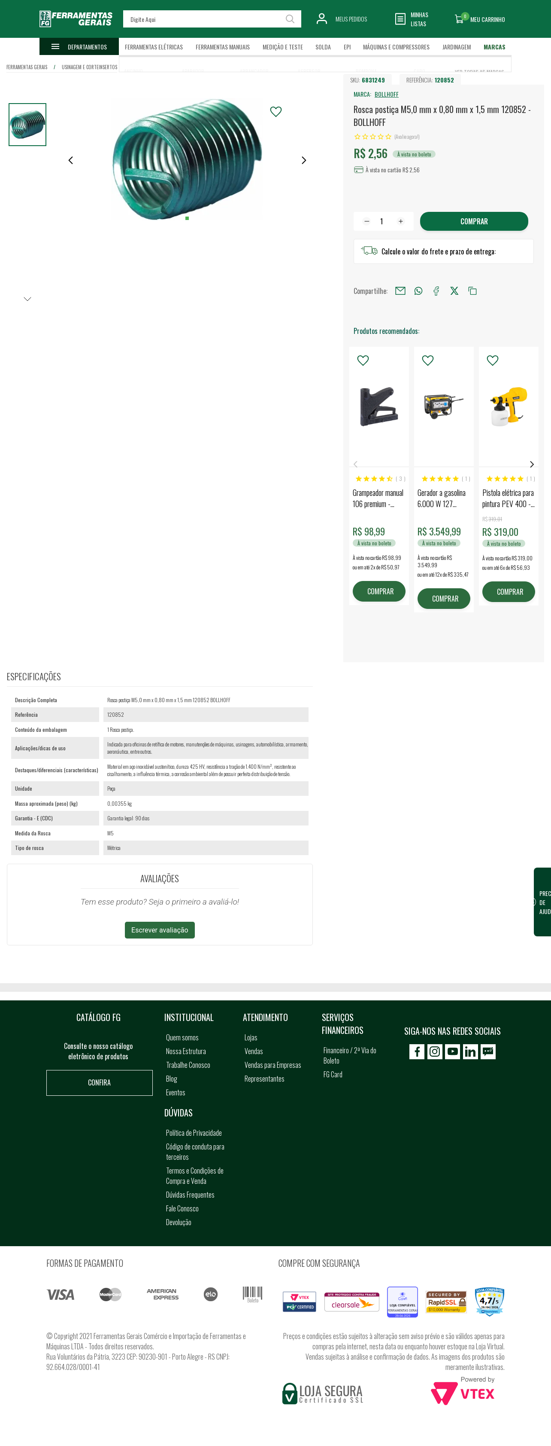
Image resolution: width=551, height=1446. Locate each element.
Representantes (265, 1078)
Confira (99, 1082)
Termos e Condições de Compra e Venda (195, 1175)
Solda (323, 46)
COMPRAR (380, 591)
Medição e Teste (283, 46)
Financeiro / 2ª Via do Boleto (350, 1055)
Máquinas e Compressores (396, 46)
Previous (355, 464)
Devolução (178, 1222)
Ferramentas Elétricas (154, 46)
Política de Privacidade (194, 1133)
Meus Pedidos (351, 18)
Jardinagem (456, 46)
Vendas (254, 1051)
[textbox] (212, 19)
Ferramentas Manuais (223, 46)
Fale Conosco (182, 1208)
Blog (171, 1078)
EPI (347, 46)
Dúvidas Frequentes (190, 1194)
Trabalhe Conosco (188, 1065)
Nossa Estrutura (186, 1051)
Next (532, 464)
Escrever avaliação (159, 930)
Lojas (251, 1037)
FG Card (333, 1074)
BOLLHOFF (387, 93)
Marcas (495, 46)
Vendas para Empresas (273, 1065)
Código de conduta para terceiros (195, 1151)
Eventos (175, 1092)
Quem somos (182, 1037)
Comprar (474, 221)
